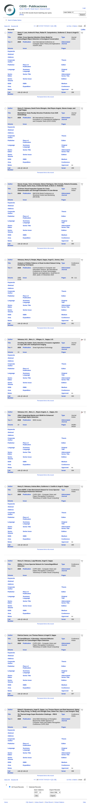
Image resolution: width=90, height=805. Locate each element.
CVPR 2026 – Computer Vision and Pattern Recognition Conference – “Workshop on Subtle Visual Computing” (46, 496)
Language (11, 69)
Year (9, 42)
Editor (63, 65)
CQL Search (29, 802)
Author (10, 32)
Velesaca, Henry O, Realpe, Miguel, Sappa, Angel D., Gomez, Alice (41, 260)
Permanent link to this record (45, 97)
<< (35, 26)
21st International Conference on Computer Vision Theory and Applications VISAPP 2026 (46, 43)
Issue (25, 48)
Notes (10, 89)
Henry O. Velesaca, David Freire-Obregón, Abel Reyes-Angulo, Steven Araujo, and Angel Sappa (46, 109)
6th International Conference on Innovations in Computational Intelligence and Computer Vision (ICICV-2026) (46, 119)
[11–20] (53, 26)
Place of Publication (27, 65)
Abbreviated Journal (65, 43)
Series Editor (10, 75)
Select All (7, 26)
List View (69, 26)
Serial (63, 92)
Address (11, 57)
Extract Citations (59, 802)
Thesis (63, 60)
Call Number (10, 93)
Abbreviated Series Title (65, 75)
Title (9, 37)
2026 (19, 42)
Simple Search (34, 9)
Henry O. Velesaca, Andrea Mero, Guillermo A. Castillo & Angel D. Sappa (43, 486)
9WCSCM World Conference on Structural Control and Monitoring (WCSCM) (44, 195)
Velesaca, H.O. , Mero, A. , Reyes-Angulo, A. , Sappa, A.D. (38, 412)
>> (50, 26)
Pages (63, 48)
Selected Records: (35, 787)
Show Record (49, 802)
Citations (75, 26)
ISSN (9, 83)
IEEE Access (37, 420)
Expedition (26, 86)
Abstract (11, 54)
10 (48, 26)
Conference (65, 86)
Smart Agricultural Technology (42, 347)
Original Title (64, 70)
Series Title (27, 74)
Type (63, 37)
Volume (10, 48)
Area (9, 86)
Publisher (11, 65)
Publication (27, 42)
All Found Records (17, 787)
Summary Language (26, 70)
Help (84, 802)
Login (84, 8)
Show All (26, 9)
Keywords (11, 51)
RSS (21, 14)
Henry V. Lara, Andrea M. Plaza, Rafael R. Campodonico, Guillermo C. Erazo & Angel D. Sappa (48, 33)
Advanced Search (45, 9)
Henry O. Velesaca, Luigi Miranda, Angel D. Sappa (35, 561)
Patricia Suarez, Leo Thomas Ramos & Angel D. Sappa (37, 635)
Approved (64, 89)
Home (21, 9)
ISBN (24, 83)
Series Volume (10, 79)
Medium (64, 83)
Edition (63, 79)
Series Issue (27, 79)
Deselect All (14, 26)
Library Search (39, 802)
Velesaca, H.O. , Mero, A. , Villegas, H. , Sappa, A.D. (35, 339)
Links (83, 29)
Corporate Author (11, 61)
